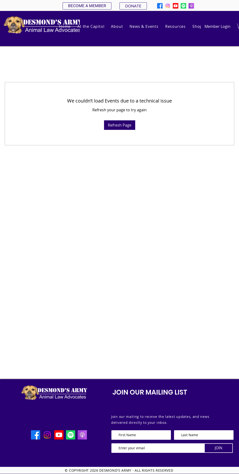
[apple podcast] (191, 6)
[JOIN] (218, 448)
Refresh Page (119, 125)
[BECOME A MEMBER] (87, 6)
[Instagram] (167, 6)
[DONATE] (133, 6)
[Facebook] (160, 6)
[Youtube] (175, 6)
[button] (117, 26)
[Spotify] (183, 6)
